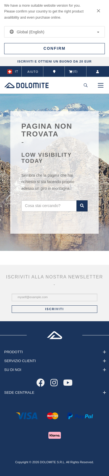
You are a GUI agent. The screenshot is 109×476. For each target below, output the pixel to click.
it (12, 71)
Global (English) (53, 31)
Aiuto (33, 71)
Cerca (82, 205)
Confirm (54, 48)
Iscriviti (54, 309)
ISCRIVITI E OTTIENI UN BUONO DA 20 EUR (54, 61)
